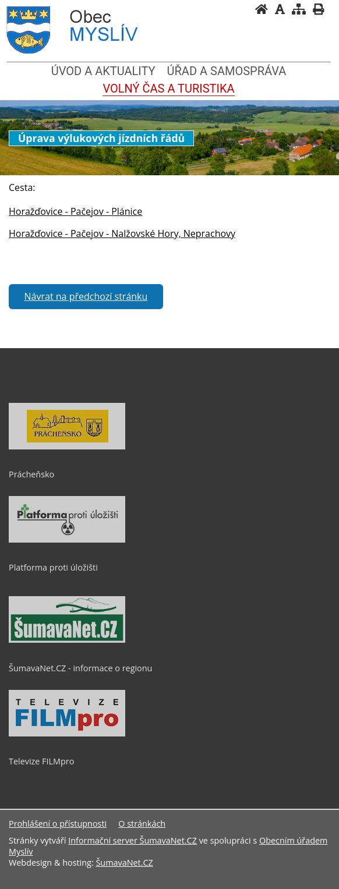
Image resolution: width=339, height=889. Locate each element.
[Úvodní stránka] (261, 9)
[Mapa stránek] (299, 9)
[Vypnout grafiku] (280, 9)
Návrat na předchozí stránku (86, 296)
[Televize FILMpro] (67, 733)
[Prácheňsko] (67, 446)
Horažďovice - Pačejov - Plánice (75, 211)
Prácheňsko (31, 474)
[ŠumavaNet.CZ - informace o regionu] (67, 639)
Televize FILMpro (41, 761)
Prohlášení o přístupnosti (58, 823)
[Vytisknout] (318, 9)
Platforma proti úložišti (53, 567)
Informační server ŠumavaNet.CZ (132, 840)
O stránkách (141, 823)
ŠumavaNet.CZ (124, 862)
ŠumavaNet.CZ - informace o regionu (80, 668)
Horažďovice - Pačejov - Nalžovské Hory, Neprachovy (122, 233)
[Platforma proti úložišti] (67, 539)
